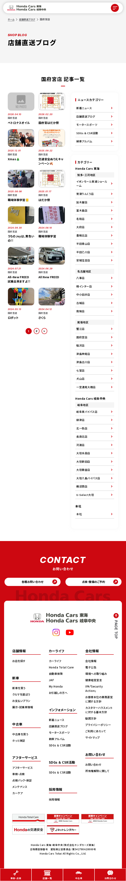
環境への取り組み (96, 674)
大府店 (80, 227)
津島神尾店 (83, 354)
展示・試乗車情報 (23, 708)
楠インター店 (84, 286)
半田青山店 (83, 244)
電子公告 (91, 668)
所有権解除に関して (98, 772)
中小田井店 (83, 294)
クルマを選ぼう (22, 695)
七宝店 (80, 370)
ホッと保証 (19, 741)
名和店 (80, 219)
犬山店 (80, 379)
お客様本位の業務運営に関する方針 (98, 700)
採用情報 (55, 800)
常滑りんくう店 (85, 194)
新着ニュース (84, 108)
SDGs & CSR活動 (87, 133)
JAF (51, 681)
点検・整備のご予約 (93, 582)
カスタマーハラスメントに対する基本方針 (98, 710)
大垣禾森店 (83, 453)
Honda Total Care (62, 668)
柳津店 (80, 420)
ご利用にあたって (96, 732)
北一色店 (81, 428)
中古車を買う (20, 735)
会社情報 (91, 662)
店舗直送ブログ (28, 19)
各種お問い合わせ (32, 582)
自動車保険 (56, 674)
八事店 (80, 278)
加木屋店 (81, 202)
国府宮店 (81, 337)
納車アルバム (84, 141)
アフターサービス (23, 768)
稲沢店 (80, 345)
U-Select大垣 (85, 495)
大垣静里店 (83, 470)
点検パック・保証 (22, 781)
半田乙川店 (83, 252)
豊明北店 (81, 235)
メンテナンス (20, 787)
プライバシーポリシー (98, 725)
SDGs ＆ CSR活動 (60, 746)
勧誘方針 (91, 719)
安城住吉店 (83, 260)
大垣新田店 (83, 461)
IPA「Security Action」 (94, 689)
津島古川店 (83, 362)
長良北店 (81, 436)
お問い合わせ (93, 765)
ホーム (11, 19)
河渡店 (80, 445)
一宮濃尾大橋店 (86, 387)
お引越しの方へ (59, 693)
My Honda (56, 687)
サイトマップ (93, 738)
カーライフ (55, 662)
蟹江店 (80, 329)
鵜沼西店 (81, 486)
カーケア (18, 794)
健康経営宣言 (94, 681)
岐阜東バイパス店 (86, 412)
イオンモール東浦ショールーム (91, 184)
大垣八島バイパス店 (88, 478)
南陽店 (80, 311)
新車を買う (19, 689)
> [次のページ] (45, 331)
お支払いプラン (22, 701)
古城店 (80, 303)
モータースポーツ (86, 125)
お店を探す (19, 662)
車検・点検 (19, 775)
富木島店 (81, 210)
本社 (79, 514)
